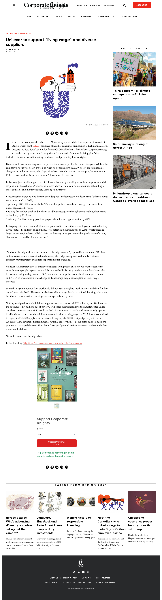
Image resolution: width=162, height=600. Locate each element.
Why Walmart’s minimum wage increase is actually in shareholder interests (61, 343)
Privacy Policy (52, 582)
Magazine (109, 5)
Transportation (105, 16)
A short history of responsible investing (79, 521)
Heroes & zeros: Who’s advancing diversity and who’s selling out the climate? (19, 525)
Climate (27, 16)
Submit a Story (70, 578)
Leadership (42, 16)
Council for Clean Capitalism (77, 582)
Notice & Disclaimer (105, 582)
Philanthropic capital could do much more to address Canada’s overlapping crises (133, 197)
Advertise (86, 578)
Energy (71, 16)
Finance (58, 16)
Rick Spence (15, 49)
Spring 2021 (12, 34)
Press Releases (103, 578)
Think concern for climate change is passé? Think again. (131, 95)
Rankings (95, 5)
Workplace (25, 34)
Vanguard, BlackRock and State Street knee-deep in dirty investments (49, 525)
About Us (82, 5)
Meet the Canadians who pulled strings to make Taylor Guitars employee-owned (111, 525)
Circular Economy (129, 16)
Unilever (37, 145)
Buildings (86, 16)
